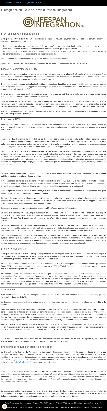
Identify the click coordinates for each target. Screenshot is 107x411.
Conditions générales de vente (70, 408)
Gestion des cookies (26, 408)
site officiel (19, 362)
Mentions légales (11, 408)
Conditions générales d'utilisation (46, 408)
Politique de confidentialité (92, 408)
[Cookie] (4, 406)
